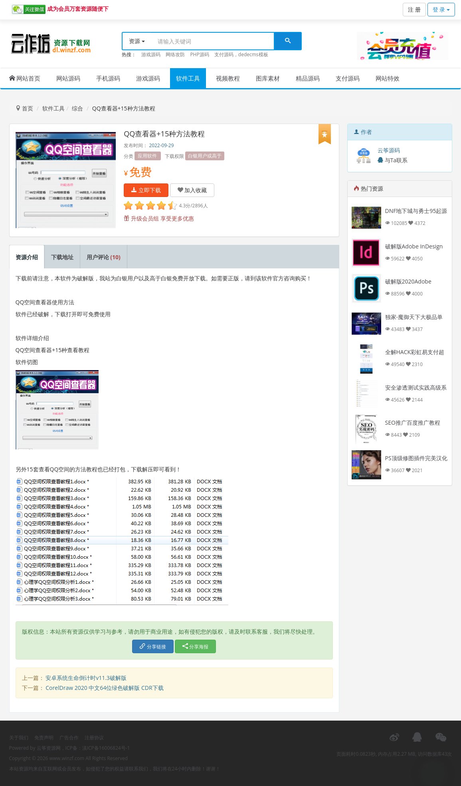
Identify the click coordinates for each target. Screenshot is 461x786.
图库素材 (268, 78)
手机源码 (108, 78)
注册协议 (94, 737)
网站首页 (25, 78)
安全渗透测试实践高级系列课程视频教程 (416, 391)
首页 (24, 108)
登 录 (441, 9)
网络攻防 (175, 54)
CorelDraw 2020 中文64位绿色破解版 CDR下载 (104, 687)
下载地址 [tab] (62, 257)
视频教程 (228, 78)
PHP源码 (199, 54)
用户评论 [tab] (104, 257)
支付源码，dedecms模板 (241, 54)
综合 (77, 108)
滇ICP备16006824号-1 (106, 748)
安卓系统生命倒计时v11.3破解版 (86, 678)
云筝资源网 (49, 748)
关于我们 (18, 737)
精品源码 (308, 78)
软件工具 (188, 78)
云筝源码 (389, 150)
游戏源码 (150, 54)
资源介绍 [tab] (27, 257)
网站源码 (68, 78)
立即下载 (146, 190)
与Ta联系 (393, 160)
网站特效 (388, 78)
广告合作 (69, 737)
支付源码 (348, 78)
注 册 (414, 9)
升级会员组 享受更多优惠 (159, 218)
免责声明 (43, 737)
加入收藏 (192, 190)
